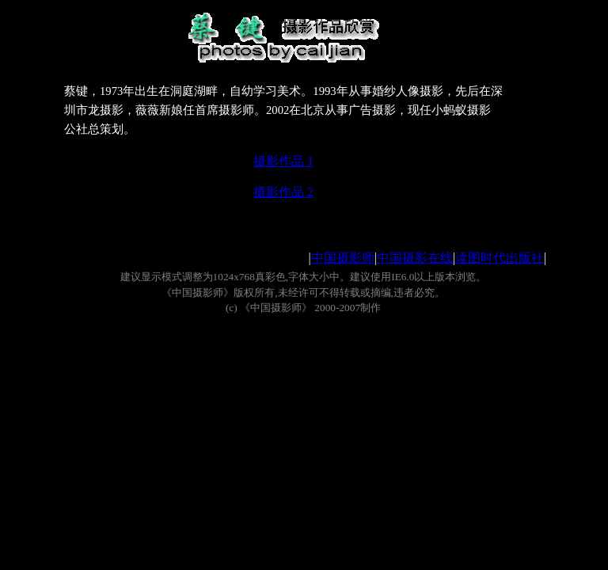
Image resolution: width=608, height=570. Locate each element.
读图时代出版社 (499, 257)
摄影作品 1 (283, 161)
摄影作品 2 (283, 192)
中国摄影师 (342, 257)
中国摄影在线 (415, 257)
